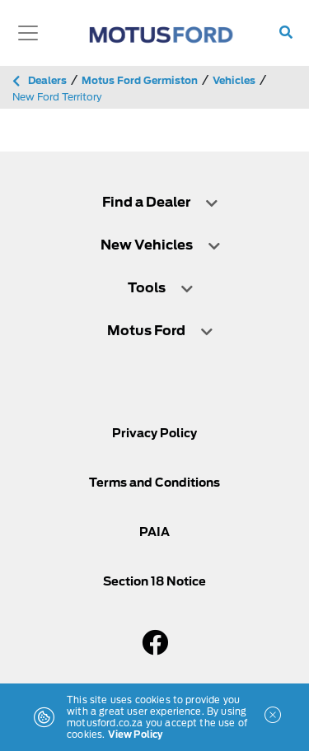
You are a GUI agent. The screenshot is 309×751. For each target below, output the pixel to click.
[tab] (154, 202)
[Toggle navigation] (28, 33)
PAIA (154, 532)
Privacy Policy (154, 433)
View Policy (135, 734)
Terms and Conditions (154, 482)
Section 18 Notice (154, 581)
